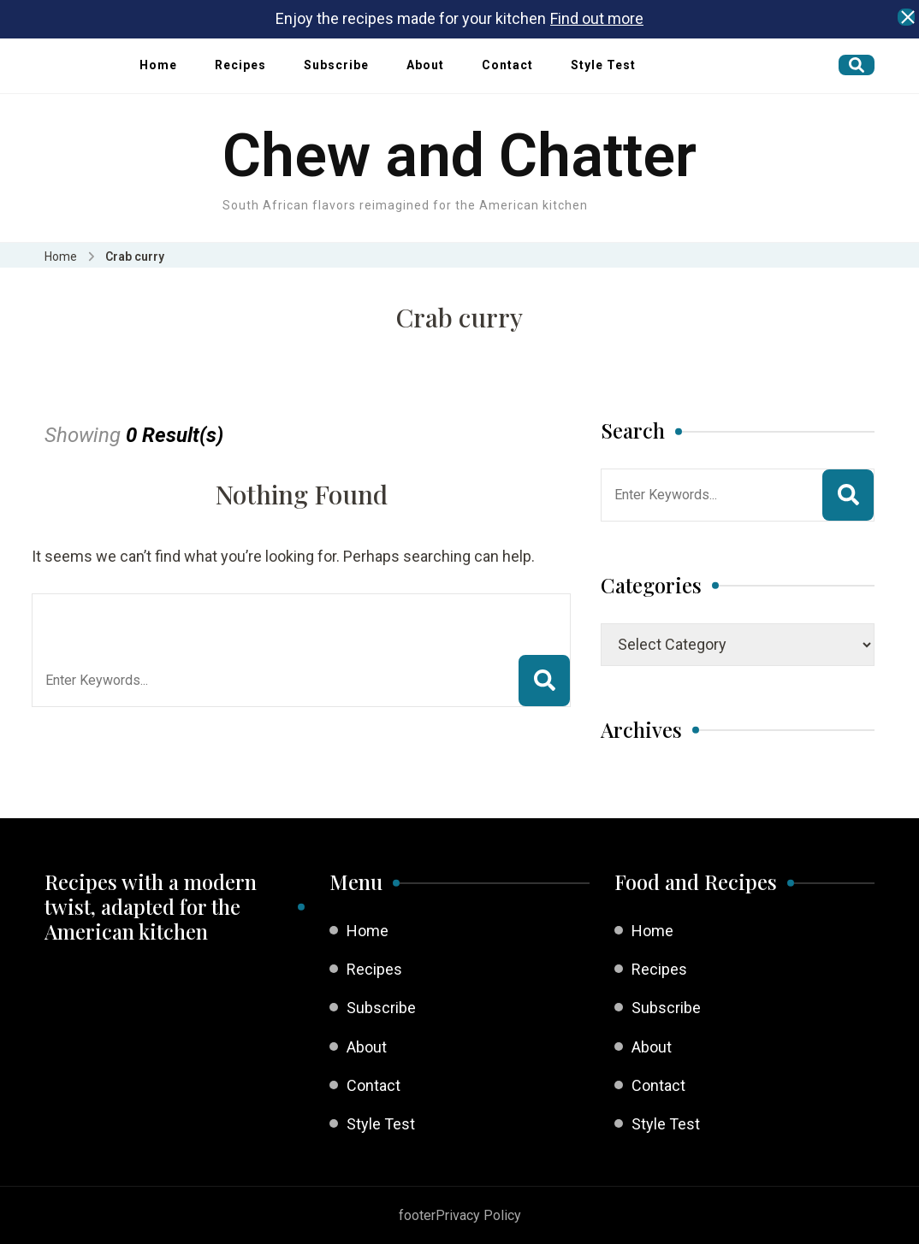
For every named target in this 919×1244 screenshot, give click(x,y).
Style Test (603, 65)
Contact (507, 65)
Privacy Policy (478, 1215)
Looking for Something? (171, 615)
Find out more (596, 18)
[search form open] (857, 65)
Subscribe (336, 65)
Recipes (240, 65)
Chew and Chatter (459, 156)
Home (158, 65)
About (425, 65)
